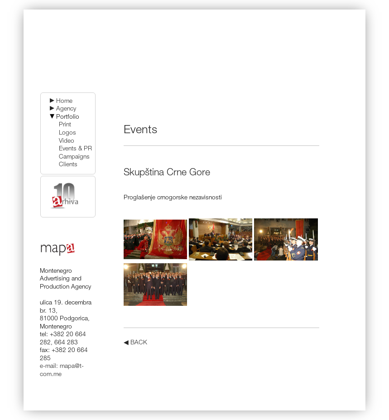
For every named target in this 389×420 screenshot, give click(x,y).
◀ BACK (135, 343)
